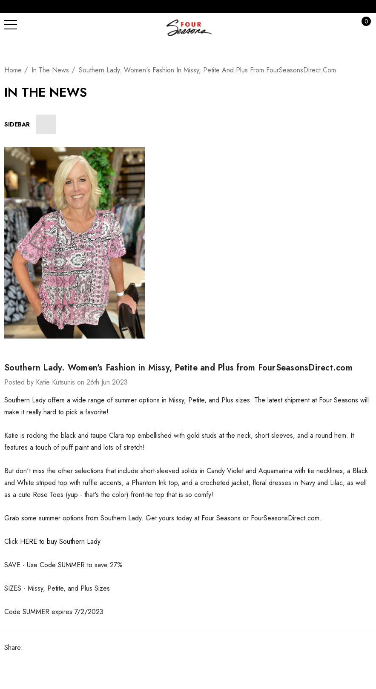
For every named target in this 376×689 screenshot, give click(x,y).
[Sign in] (344, 24)
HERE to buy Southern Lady (60, 541)
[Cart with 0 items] (361, 24)
